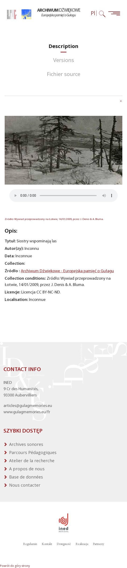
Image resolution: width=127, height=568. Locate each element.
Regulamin (30, 544)
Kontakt (47, 544)
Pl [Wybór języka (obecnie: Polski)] (93, 13)
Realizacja (82, 544)
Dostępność (64, 544)
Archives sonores (26, 444)
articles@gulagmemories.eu (28, 406)
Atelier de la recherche (31, 460)
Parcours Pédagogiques (32, 452)
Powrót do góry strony (15, 566)
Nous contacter (24, 485)
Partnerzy (98, 544)
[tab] (63, 46)
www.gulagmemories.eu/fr (27, 412)
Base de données (26, 477)
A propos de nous (27, 469)
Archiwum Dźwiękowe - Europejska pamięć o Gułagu (67, 271)
